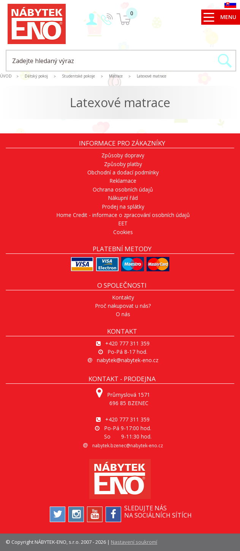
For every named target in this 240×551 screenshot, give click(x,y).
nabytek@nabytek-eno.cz (127, 360)
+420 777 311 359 (127, 343)
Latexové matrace (151, 76)
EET (123, 223)
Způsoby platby (123, 164)
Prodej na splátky (123, 206)
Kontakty (123, 297)
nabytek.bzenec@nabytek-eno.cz (127, 445)
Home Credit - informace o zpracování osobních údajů (123, 214)
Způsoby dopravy (122, 155)
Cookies (123, 232)
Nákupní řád (123, 197)
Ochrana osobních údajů (123, 189)
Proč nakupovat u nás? (123, 305)
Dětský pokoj (36, 76)
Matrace (116, 76)
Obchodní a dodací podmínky (123, 172)
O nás (123, 314)
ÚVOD (6, 76)
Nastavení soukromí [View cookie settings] (134, 541)
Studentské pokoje (78, 76)
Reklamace (122, 180)
